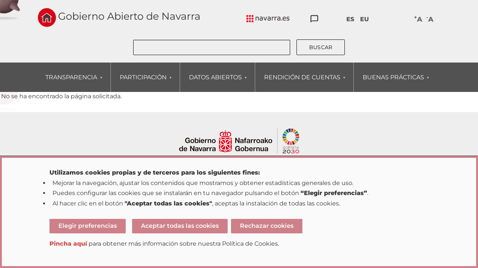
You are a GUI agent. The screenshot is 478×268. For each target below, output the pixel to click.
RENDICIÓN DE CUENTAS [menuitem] (302, 83)
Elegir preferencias (87, 225)
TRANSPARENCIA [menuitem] (71, 83)
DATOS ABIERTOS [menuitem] (215, 83)
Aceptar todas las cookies (180, 225)
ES (350, 19)
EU (364, 19)
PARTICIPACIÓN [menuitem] (143, 83)
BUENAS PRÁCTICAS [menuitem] (393, 83)
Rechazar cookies (266, 225)
